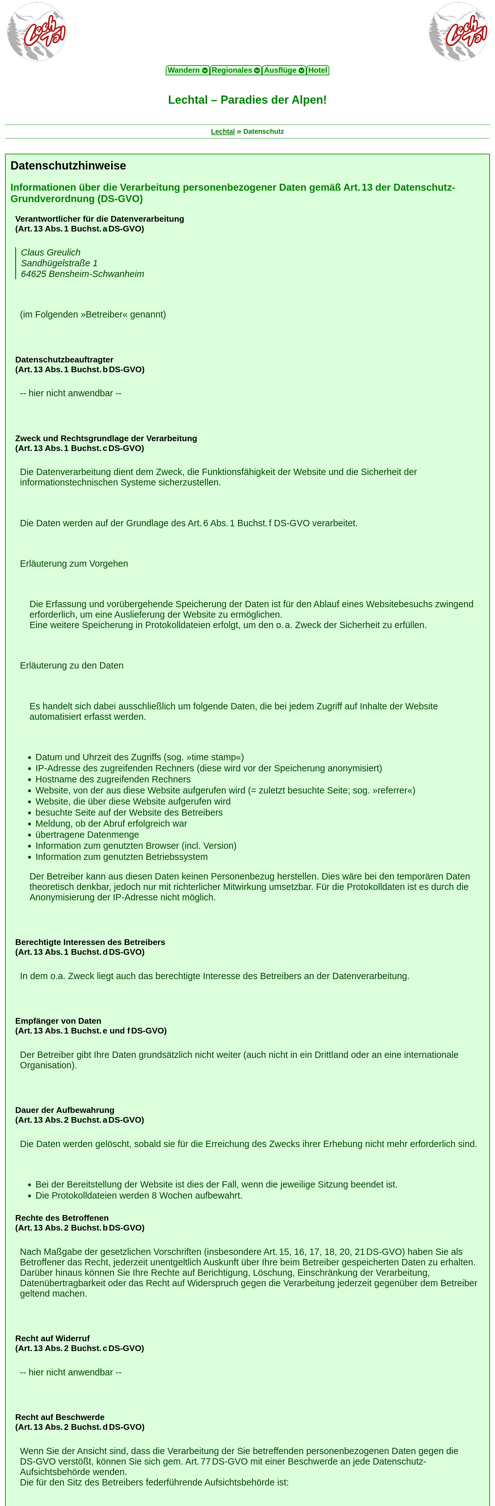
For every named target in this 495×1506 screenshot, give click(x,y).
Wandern (188, 70)
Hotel (317, 70)
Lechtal (223, 131)
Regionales (236, 70)
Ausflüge (284, 70)
